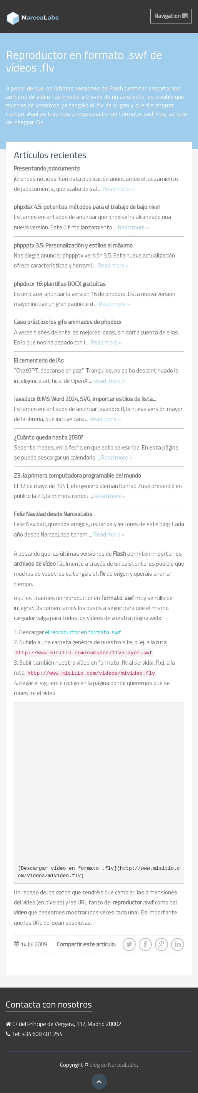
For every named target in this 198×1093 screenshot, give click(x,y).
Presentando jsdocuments (47, 168)
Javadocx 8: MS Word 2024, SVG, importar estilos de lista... (85, 398)
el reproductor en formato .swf (83, 632)
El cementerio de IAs (39, 360)
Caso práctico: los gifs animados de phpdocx (67, 322)
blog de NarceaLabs (113, 1064)
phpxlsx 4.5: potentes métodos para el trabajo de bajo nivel (87, 206)
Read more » (118, 188)
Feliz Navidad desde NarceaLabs (53, 514)
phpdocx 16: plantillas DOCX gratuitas (60, 283)
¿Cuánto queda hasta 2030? (48, 437)
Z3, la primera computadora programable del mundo (77, 475)
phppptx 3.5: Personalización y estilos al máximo (73, 245)
